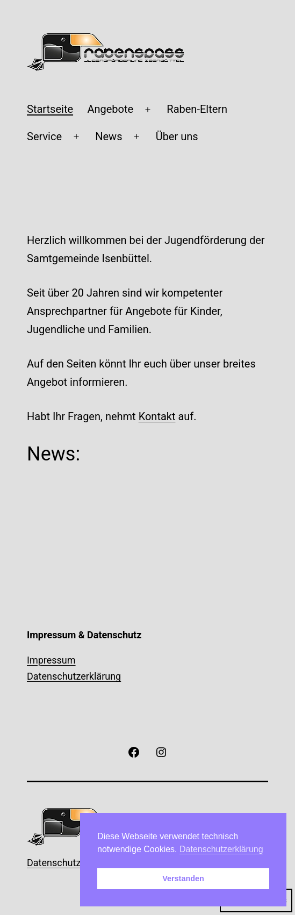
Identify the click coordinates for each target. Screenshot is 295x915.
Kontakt (157, 416)
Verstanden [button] (183, 878)
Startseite (50, 109)
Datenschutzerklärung (74, 676)
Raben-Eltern (197, 109)
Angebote (110, 109)
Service (44, 136)
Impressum (51, 660)
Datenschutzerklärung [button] (221, 849)
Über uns (177, 136)
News (108, 136)
